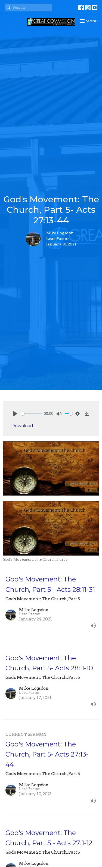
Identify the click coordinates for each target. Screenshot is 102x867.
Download (22, 425)
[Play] (15, 413)
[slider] (31, 413)
